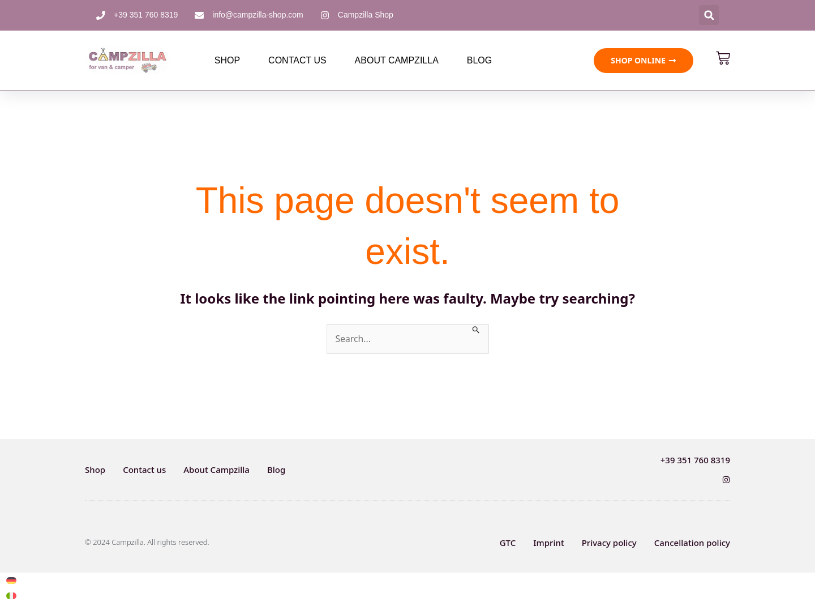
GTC (508, 542)
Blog (479, 60)
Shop (227, 60)
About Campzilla (397, 60)
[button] (709, 15)
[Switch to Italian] (11, 596)
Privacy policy (609, 542)
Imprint (548, 542)
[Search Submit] (477, 329)
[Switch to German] (11, 580)
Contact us (297, 60)
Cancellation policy (692, 542)
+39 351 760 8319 (695, 460)
